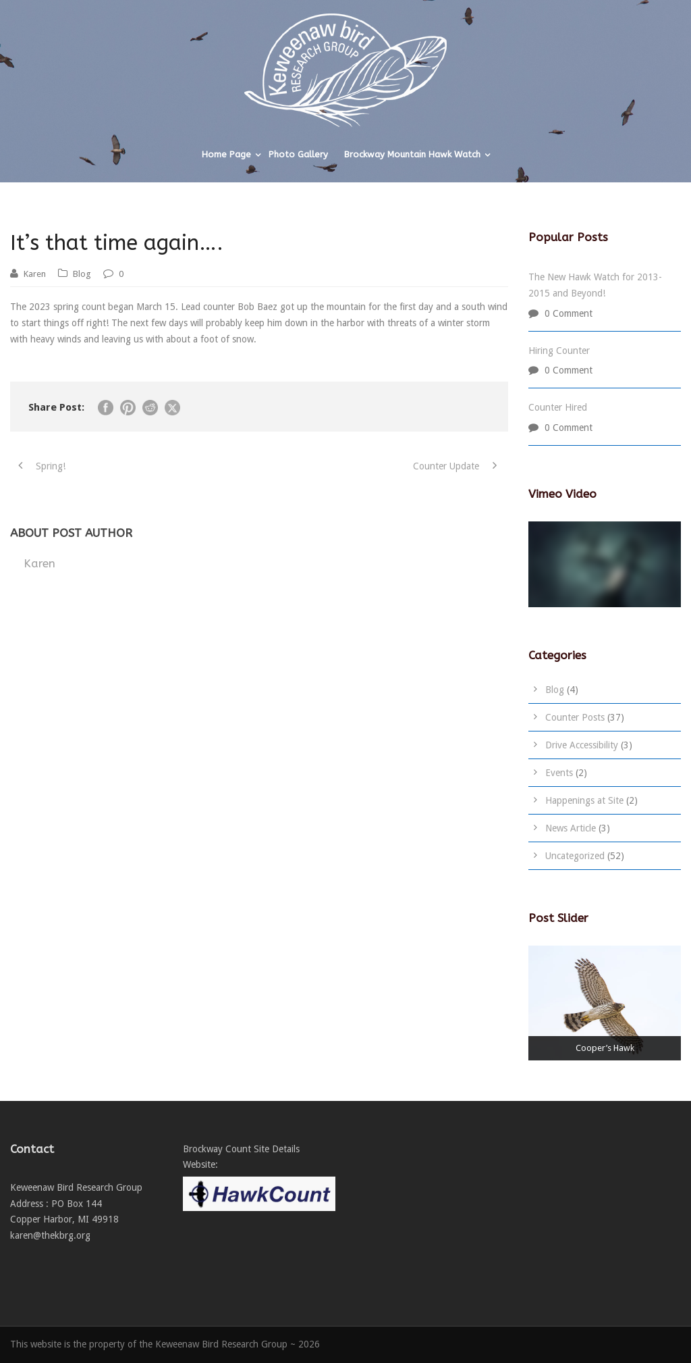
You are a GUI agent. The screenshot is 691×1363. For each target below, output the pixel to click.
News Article (570, 828)
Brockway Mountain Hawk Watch (412, 154)
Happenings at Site (584, 800)
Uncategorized (575, 855)
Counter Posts (575, 717)
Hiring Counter (559, 350)
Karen (35, 274)
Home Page (226, 154)
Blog (82, 274)
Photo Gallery (298, 154)
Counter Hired (557, 407)
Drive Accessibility (581, 745)
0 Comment (568, 313)
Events (559, 772)
